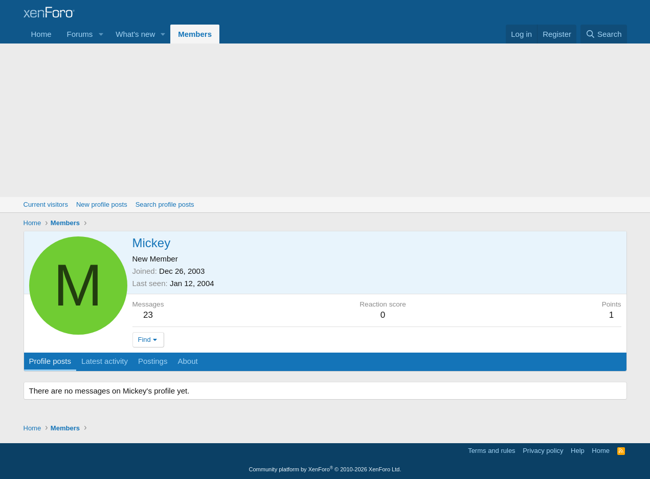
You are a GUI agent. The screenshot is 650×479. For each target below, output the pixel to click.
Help (578, 450)
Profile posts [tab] (50, 361)
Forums (80, 34)
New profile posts (101, 204)
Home (41, 34)
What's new (135, 34)
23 (148, 315)
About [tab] (187, 361)
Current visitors (46, 204)
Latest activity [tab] (104, 361)
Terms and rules (491, 450)
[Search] (603, 34)
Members (195, 34)
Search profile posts (165, 204)
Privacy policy (543, 450)
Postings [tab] (153, 361)
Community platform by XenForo (325, 469)
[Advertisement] (325, 120)
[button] (101, 34)
